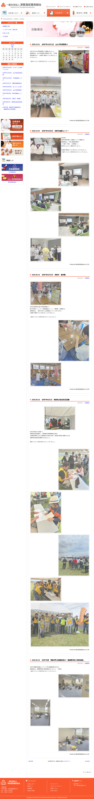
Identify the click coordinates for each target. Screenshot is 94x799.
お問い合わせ (89, 6)
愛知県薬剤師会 (12, 182)
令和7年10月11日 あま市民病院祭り (12, 90)
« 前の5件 (30, 761)
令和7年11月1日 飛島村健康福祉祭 (12, 83)
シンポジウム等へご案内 (9, 29)
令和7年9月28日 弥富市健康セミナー (55, 131)
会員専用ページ (77, 784)
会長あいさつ (30, 784)
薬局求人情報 (30, 790)
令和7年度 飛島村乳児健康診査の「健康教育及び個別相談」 (63, 660)
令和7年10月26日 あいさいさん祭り (12, 86)
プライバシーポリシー (65, 6)
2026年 (12, 45)
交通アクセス (78, 6)
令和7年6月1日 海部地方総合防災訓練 (55, 400)
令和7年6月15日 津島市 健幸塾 (11, 98)
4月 (12, 46)
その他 (4, 36)
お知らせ (5, 33)
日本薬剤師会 (12, 172)
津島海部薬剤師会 (7, 19)
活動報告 (16, 19)
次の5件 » (87, 761)
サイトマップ (51, 6)
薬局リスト (30, 786)
